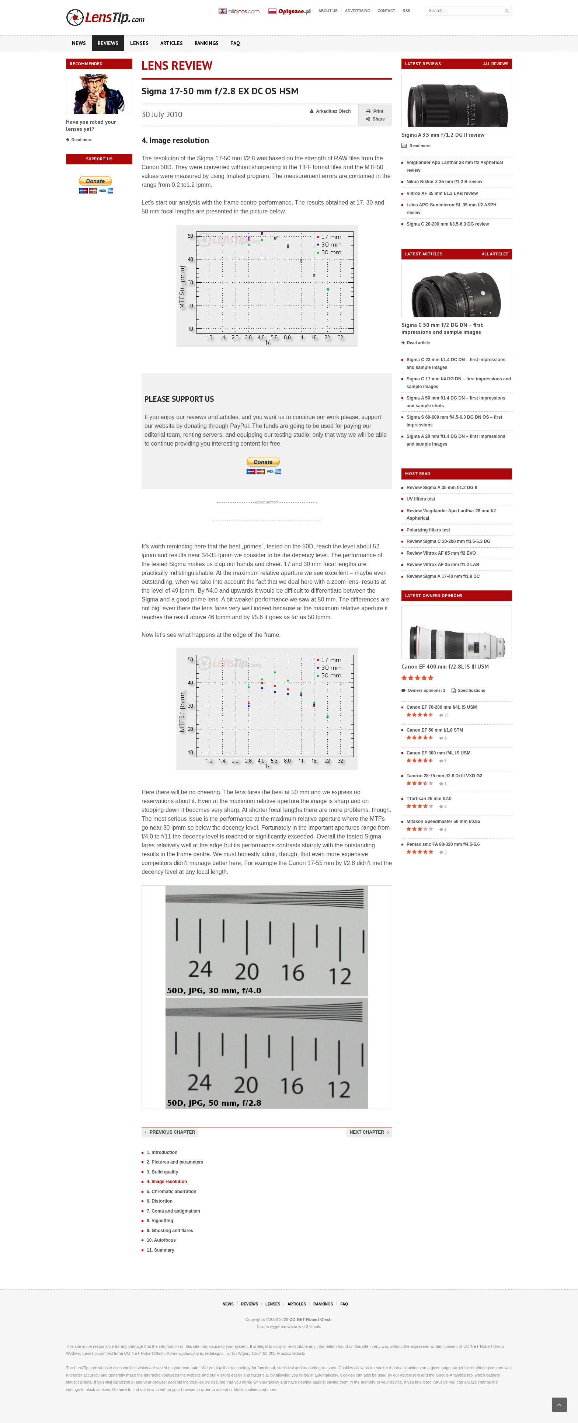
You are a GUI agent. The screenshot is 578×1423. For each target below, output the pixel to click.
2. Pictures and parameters (175, 1162)
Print (374, 111)
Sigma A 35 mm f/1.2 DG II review (442, 134)
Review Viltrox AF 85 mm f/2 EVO (441, 553)
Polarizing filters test (428, 530)
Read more (79, 140)
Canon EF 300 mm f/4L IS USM (438, 753)
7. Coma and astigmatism (173, 1211)
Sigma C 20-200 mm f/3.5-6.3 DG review (448, 224)
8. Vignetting (160, 1220)
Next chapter (369, 1132)
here (123, 1389)
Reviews (108, 43)
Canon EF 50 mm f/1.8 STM (435, 730)
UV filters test (421, 499)
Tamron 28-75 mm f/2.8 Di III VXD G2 (444, 775)
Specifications (468, 690)
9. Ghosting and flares (170, 1230)
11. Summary (160, 1250)
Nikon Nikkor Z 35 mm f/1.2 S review (444, 181)
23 (444, 715)
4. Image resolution (167, 1181)
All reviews (495, 64)
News (79, 43)
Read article (415, 343)
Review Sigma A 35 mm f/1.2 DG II (442, 487)
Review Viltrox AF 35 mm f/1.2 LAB (443, 564)
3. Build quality (162, 1172)
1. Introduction (162, 1152)
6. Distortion (160, 1201)
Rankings (207, 43)
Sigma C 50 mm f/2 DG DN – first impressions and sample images (442, 328)
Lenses (139, 43)
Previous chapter (170, 1132)
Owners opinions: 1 (423, 690)
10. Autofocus (161, 1240)
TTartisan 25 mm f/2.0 (429, 798)
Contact (386, 11)
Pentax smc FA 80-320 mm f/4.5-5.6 (443, 844)
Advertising (357, 11)
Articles (171, 43)
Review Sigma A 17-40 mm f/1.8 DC (443, 576)
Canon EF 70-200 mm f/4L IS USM (442, 707)
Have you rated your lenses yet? (91, 125)
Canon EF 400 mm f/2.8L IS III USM (445, 666)
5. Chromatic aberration (171, 1191)
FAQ (235, 43)
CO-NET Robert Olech (310, 1319)
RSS (406, 11)
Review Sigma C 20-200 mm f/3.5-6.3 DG (448, 541)
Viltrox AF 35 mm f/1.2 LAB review (442, 193)
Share (375, 119)
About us (328, 11)
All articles (495, 254)
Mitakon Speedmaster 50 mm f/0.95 (443, 821)
